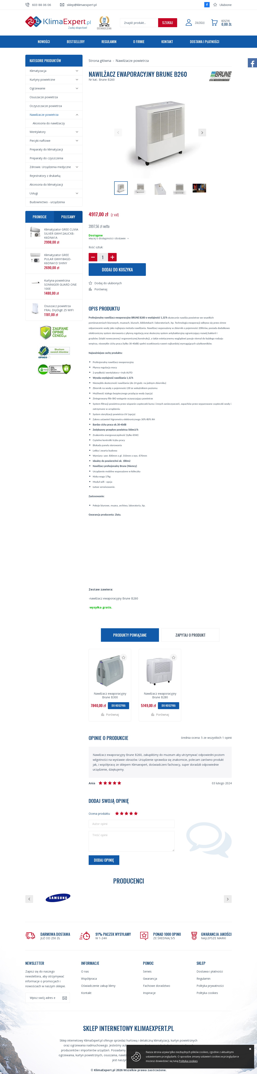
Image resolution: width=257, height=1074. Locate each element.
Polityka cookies (207, 993)
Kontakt (167, 41)
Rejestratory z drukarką (45, 176)
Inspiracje (149, 993)
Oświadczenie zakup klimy (98, 986)
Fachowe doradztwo (156, 986)
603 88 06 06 (41, 5)
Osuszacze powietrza (44, 97)
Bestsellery (76, 41)
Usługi (34, 193)
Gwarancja (150, 978)
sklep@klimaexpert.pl (82, 5)
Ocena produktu (99, 814)
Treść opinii (99, 835)
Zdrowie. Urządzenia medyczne (50, 167)
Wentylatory (38, 132)
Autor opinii (99, 824)
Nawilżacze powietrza (44, 115)
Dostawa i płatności (204, 41)
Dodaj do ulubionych (108, 283)
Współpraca (89, 978)
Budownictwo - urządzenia (47, 202)
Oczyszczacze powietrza (46, 106)
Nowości (44, 41)
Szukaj (167, 22)
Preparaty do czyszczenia (46, 158)
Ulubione (225, 5)
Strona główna (100, 60)
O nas (85, 971)
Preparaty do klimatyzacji (46, 149)
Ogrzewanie (37, 88)
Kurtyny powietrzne (42, 79)
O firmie (138, 41)
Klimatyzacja (38, 71)
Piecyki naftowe (40, 141)
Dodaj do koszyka (117, 269)
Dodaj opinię (104, 860)
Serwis (147, 971)
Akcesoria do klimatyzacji (46, 184)
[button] (118, 132)
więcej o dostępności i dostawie (107, 238)
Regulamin (109, 41)
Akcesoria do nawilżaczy (49, 123)
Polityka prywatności (210, 986)
